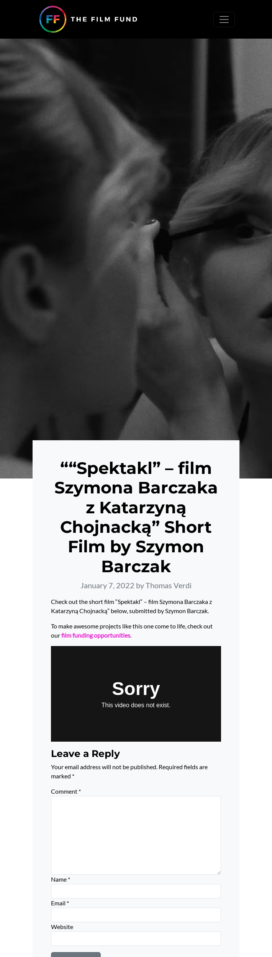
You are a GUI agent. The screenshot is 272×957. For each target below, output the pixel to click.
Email (60, 903)
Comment (66, 791)
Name (60, 879)
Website (62, 926)
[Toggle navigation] (224, 19)
